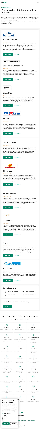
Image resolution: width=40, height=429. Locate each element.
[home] (4, 2)
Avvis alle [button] (13, 423)
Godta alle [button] (6, 423)
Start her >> (7, 306)
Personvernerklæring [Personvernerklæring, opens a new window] (11, 411)
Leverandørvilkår (31, 420)
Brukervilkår (23, 420)
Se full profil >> (8, 54)
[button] (38, 2)
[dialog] (9, 413)
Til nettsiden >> (17, 54)
